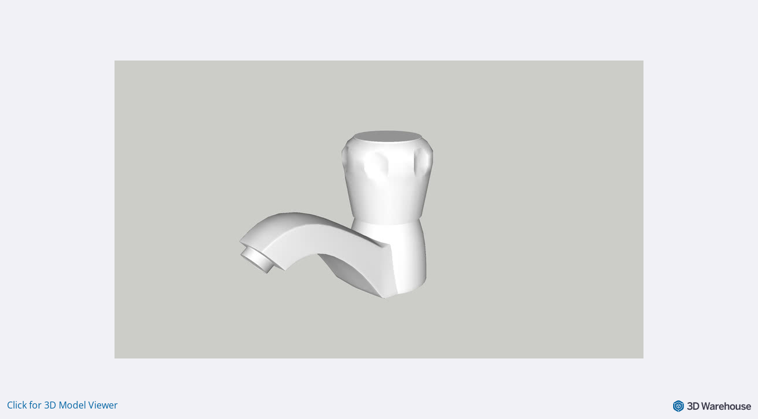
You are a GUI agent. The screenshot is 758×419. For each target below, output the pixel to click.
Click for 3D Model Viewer (62, 405)
